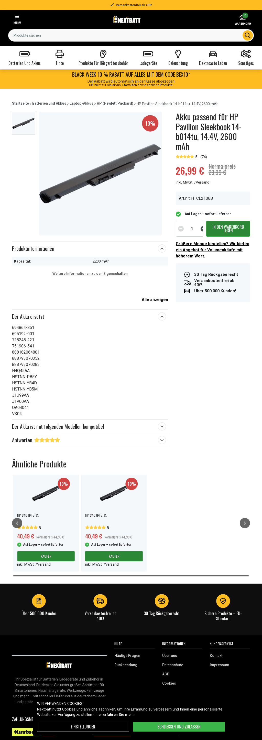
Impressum (219, 665)
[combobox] (131, 35)
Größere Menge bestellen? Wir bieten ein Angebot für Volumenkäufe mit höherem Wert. (212, 249)
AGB (165, 674)
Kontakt (216, 656)
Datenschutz (172, 665)
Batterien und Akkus (49, 103)
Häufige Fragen (127, 656)
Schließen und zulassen (179, 727)
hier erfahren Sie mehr (114, 715)
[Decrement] (181, 228)
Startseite (20, 103)
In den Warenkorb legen (228, 229)
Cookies (169, 683)
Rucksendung (125, 665)
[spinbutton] (192, 228)
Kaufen (46, 556)
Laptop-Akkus (81, 103)
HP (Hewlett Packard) (115, 103)
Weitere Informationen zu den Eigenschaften (90, 274)
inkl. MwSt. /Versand (192, 182)
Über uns (169, 656)
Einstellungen (83, 727)
